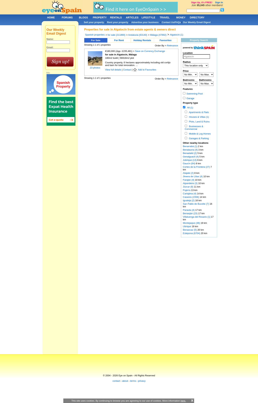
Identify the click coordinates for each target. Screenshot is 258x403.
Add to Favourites (147, 69)
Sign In (219, 2)
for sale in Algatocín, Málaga (121, 54)
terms (133, 381)
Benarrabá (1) (190, 146)
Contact (127, 69)
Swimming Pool (193, 93)
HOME (51, 17)
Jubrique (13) (190, 160)
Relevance (172, 45)
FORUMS (67, 17)
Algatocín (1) (176, 34)
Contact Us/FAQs (171, 22)
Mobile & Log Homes (199, 133)
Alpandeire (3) (190, 183)
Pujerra (187, 190)
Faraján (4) (188, 180)
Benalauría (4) (190, 149)
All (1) (189, 107)
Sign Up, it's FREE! (201, 2)
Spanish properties (95, 34)
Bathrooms (205, 80)
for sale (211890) (116, 35)
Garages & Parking (198, 138)
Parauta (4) (189, 210)
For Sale (95, 40)
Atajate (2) (188, 173)
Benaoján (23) (190, 213)
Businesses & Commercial (194, 127)
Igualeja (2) (189, 200)
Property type (190, 103)
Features (188, 89)
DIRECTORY (197, 17)
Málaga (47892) (158, 35)
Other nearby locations (196, 143)
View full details (113, 69)
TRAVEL (165, 17)
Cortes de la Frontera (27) (196, 167)
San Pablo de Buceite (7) (196, 203)
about (125, 381)
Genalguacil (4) (191, 156)
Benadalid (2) (190, 153)
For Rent (119, 40)
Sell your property (94, 22)
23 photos (95, 67)
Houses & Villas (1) (198, 117)
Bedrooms (188, 80)
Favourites (166, 40)
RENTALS (116, 17)
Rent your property (117, 22)
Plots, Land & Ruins (198, 121)
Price (186, 71)
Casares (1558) (191, 197)
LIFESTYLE (148, 17)
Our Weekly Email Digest (197, 22)
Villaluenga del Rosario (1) (196, 216)
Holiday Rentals (142, 40)
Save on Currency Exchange (150, 51)
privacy (141, 381)
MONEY (180, 17)
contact (116, 381)
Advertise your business (145, 22)
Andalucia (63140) (137, 35)
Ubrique (187, 226)
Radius (187, 62)
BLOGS (83, 17)
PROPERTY (100, 17)
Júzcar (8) (188, 186)
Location (188, 53)
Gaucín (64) (189, 163)
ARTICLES (132, 17)
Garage (188, 98)
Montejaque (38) (191, 223)
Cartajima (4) (189, 193)
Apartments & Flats (198, 112)
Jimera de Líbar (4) (193, 176)
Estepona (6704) (191, 233)
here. (183, 400)
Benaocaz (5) (190, 229)
